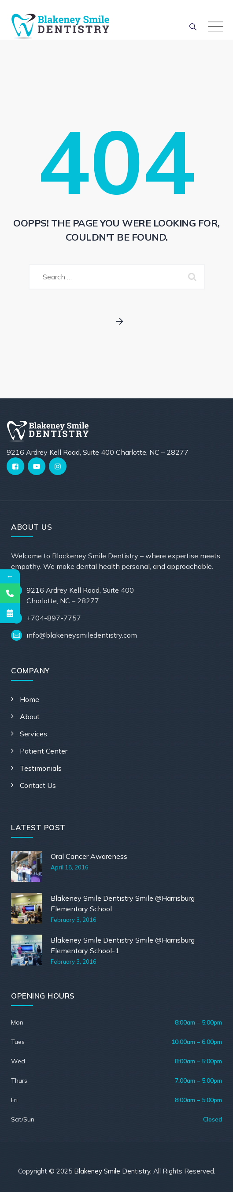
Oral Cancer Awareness (89, 856)
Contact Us (38, 785)
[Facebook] (15, 466)
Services (33, 733)
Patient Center (43, 750)
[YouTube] (36, 466)
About (30, 716)
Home (29, 699)
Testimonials (41, 768)
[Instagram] (58, 466)
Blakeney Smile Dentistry (112, 1171)
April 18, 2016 (70, 867)
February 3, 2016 (73, 919)
